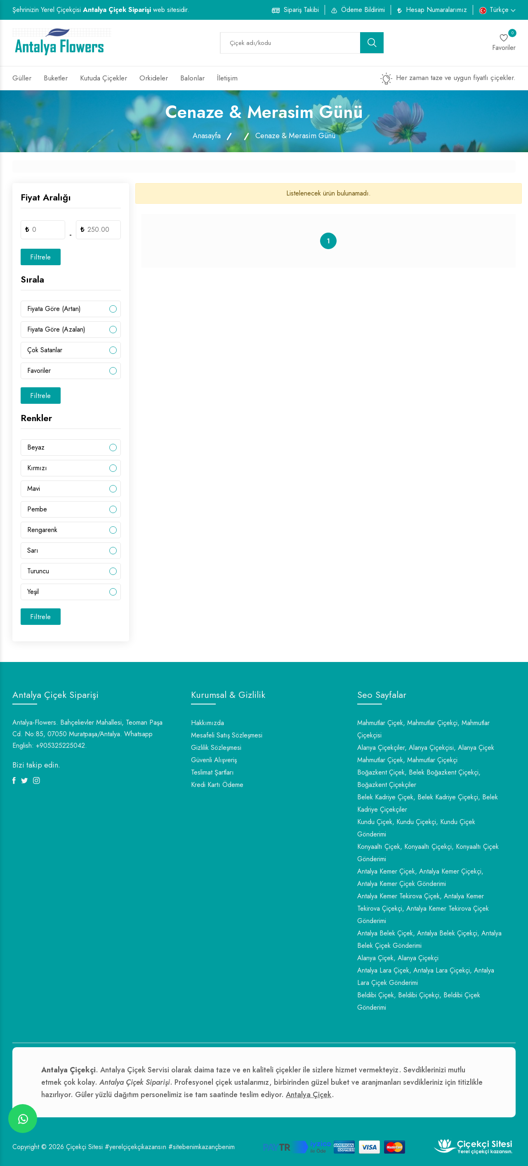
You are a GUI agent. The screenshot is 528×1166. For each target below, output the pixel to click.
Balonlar (192, 78)
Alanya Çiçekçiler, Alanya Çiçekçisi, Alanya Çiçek (425, 747)
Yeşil (33, 591)
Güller (21, 78)
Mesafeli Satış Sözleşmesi (226, 735)
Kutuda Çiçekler (103, 78)
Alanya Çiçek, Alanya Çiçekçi (397, 958)
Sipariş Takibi (301, 9)
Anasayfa (207, 136)
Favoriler (39, 370)
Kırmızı (37, 468)
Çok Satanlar (44, 350)
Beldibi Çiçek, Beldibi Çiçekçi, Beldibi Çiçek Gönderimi (418, 1001)
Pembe (37, 509)
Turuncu (38, 571)
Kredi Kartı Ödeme (217, 784)
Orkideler (153, 78)
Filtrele (40, 257)
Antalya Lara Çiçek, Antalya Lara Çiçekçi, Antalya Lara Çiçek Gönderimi (425, 976)
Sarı (32, 550)
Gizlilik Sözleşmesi (216, 747)
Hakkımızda (207, 723)
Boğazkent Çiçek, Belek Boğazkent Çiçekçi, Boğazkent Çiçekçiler (419, 778)
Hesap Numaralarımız (436, 9)
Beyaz (36, 447)
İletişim (227, 78)
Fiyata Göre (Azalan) (56, 329)
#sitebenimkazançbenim (201, 1147)
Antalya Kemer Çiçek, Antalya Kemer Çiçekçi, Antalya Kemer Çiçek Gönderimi (420, 877)
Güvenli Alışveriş (214, 760)
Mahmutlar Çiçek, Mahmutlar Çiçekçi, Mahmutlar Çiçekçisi (423, 729)
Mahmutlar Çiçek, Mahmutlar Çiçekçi (407, 760)
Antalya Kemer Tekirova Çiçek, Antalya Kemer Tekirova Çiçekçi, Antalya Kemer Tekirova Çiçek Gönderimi (423, 908)
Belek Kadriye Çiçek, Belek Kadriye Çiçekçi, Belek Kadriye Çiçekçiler (427, 803)
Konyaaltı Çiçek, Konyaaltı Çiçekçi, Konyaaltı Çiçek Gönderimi (428, 853)
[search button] (372, 42)
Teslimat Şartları (212, 772)
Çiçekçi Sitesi (84, 1147)
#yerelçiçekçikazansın (135, 1147)
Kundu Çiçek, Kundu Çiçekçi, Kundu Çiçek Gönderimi (416, 828)
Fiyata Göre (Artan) (54, 308)
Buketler (56, 78)
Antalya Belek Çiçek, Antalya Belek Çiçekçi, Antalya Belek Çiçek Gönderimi (429, 939)
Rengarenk (42, 530)
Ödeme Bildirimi (363, 9)
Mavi (33, 488)
